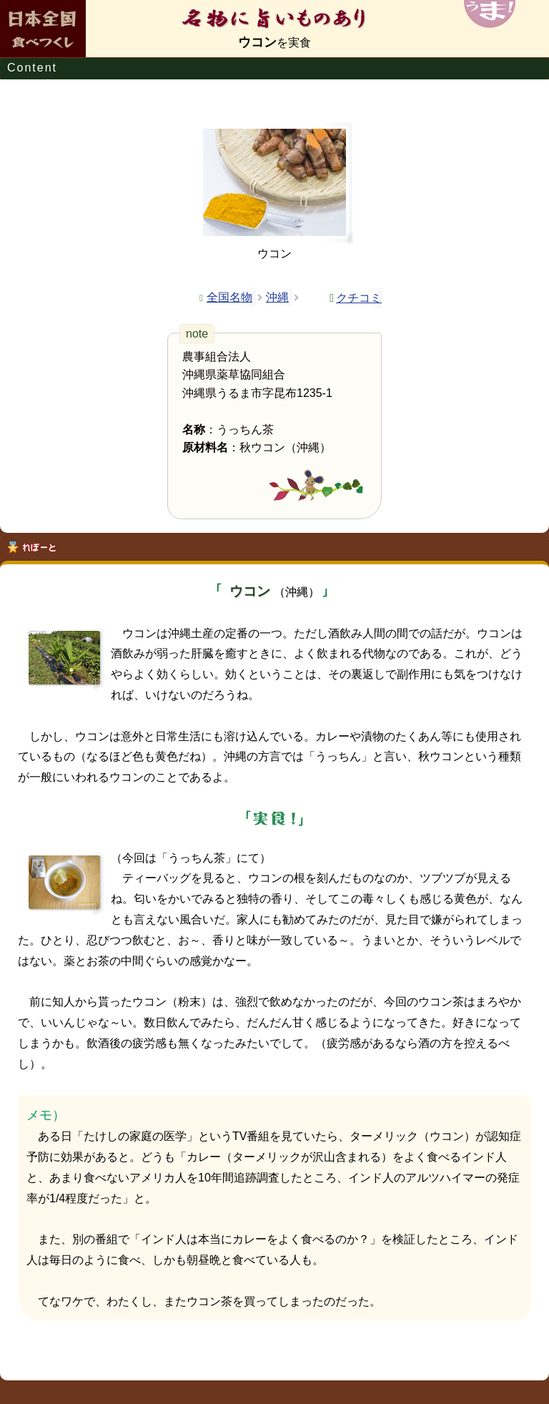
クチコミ (359, 298)
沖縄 (277, 297)
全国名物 (229, 297)
